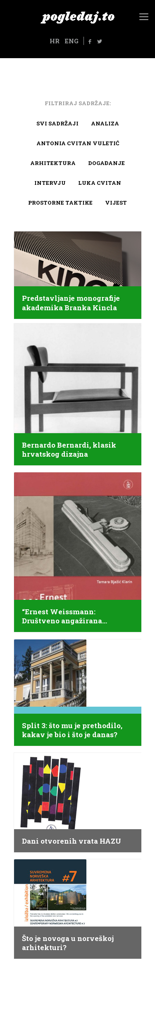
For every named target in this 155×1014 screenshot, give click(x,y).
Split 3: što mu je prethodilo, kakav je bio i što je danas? (72, 730)
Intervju (50, 182)
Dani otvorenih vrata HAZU (71, 841)
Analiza (105, 123)
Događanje (106, 163)
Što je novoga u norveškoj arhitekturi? (68, 943)
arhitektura (53, 163)
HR (55, 41)
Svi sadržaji (57, 123)
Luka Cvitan (99, 182)
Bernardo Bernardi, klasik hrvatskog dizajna (69, 450)
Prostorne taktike (60, 202)
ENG (71, 41)
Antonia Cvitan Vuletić (77, 143)
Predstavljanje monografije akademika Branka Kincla (71, 303)
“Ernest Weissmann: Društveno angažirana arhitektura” (62, 616)
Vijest (116, 202)
